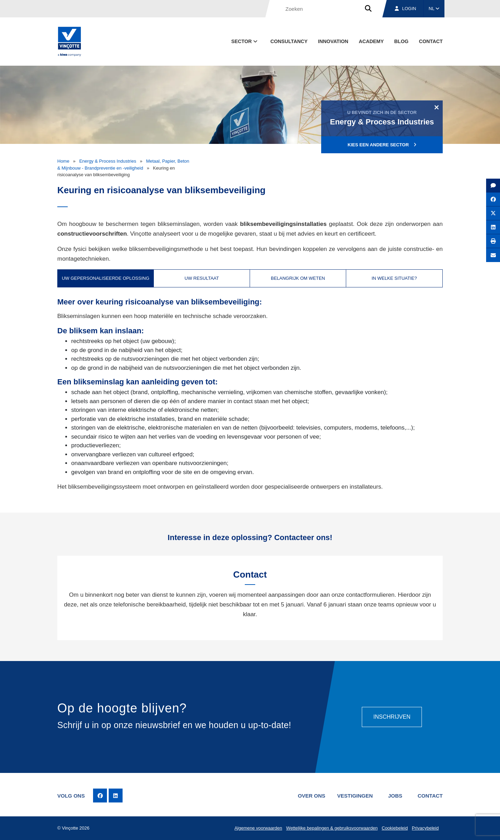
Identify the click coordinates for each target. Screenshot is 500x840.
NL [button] (434, 8)
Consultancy (289, 41)
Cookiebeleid (395, 828)
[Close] (436, 107)
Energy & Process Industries (107, 161)
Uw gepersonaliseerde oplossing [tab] (105, 278)
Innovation (333, 41)
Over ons (311, 796)
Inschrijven (391, 717)
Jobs (395, 796)
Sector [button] (245, 41)
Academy (371, 41)
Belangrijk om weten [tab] (298, 278)
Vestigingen (355, 796)
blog (401, 41)
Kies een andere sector (382, 144)
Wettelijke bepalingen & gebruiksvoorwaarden (332, 828)
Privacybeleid (425, 828)
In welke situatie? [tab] (394, 278)
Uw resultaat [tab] (202, 278)
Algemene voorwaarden (258, 828)
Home (63, 161)
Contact (431, 41)
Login (405, 8)
